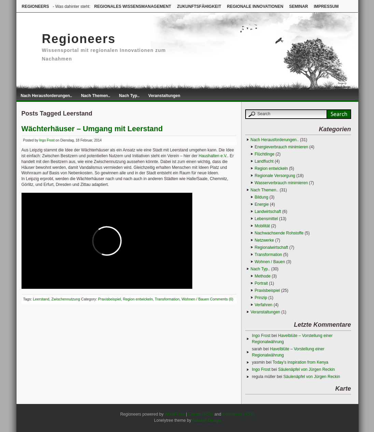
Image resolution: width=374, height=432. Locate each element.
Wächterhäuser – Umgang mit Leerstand (92, 128)
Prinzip (261, 297)
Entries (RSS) (200, 414)
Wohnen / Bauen (195, 299)
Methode (263, 276)
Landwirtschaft (268, 211)
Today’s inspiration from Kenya (300, 362)
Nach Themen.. (95, 95)
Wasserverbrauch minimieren (281, 182)
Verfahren (264, 304)
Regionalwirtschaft (271, 247)
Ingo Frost (47, 140)
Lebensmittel (266, 218)
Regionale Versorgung (275, 175)
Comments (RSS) (238, 414)
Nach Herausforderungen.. (46, 95)
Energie (262, 204)
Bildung (261, 197)
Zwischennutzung (65, 299)
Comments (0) (221, 299)
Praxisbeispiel (109, 299)
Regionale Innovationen (255, 6)
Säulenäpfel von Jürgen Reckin (306, 369)
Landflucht (264, 161)
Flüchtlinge (265, 154)
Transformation (167, 299)
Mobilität (262, 226)
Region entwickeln (138, 299)
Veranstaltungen (164, 95)
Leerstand (41, 299)
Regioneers (35, 6)
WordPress (175, 414)
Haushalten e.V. (212, 155)
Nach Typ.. (129, 95)
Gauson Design (206, 420)
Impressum (326, 6)
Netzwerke (264, 240)
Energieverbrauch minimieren (281, 147)
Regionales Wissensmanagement (132, 6)
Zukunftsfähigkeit (199, 6)
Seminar (298, 6)
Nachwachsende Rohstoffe (279, 233)
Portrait (261, 283)
